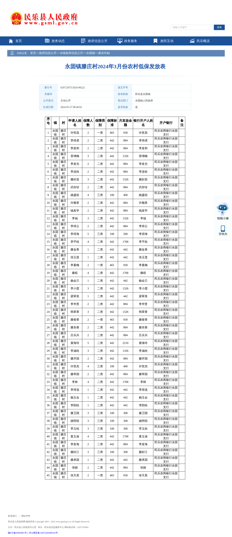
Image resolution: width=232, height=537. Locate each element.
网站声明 (25, 516)
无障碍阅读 (184, 1)
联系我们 (12, 516)
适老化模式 (202, 1)
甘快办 (223, 233)
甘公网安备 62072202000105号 (43, 533)
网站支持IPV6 (165, 1)
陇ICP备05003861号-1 (18, 533)
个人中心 (219, 1)
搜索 (219, 27)
